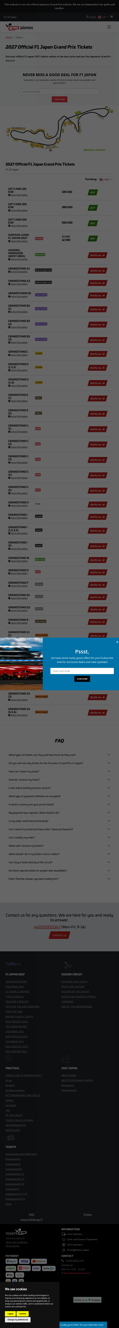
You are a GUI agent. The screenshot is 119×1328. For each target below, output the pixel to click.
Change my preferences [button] (17, 1320)
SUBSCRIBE (82, 678)
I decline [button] (22, 1314)
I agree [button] (10, 1314)
